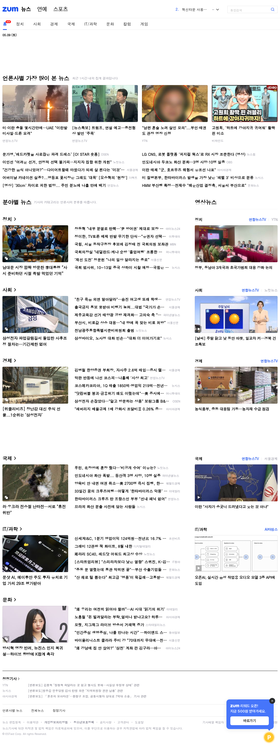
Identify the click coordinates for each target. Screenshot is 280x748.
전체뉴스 (37, 710)
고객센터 (123, 722)
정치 (20, 24)
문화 (110, 24)
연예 (42, 9)
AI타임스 (271, 529)
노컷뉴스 (271, 290)
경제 (54, 24)
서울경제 (271, 458)
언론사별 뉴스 (12, 710)
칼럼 (127, 24)
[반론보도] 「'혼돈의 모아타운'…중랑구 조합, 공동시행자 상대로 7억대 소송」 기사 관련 (87, 696)
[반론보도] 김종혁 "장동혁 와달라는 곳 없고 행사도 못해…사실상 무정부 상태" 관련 (84, 685)
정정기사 (9, 678)
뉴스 (26, 9)
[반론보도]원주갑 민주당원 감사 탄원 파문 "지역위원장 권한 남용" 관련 (75, 690)
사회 (37, 24)
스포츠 (60, 9)
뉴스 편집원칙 (11, 722)
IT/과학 (90, 24)
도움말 (139, 722)
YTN (145, 141)
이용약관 (32, 722)
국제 (71, 24)
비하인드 (218, 141)
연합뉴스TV (10, 141)
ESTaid (9, 734)
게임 (144, 24)
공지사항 (106, 722)
